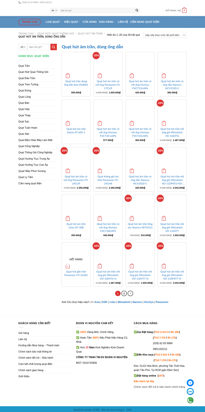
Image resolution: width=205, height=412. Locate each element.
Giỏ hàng (23, 333)
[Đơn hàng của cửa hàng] (165, 35)
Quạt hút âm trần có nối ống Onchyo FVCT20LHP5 (108, 227)
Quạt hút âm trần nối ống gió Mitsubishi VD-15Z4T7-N (140, 275)
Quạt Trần (24, 65)
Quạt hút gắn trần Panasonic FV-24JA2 (76, 273)
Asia (97, 302)
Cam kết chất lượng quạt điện (35, 364)
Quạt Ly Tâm (25, 177)
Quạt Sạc (23, 121)
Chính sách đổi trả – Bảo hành (35, 357)
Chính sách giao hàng (30, 370)
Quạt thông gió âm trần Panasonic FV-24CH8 (108, 180)
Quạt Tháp (24, 115)
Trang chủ (26, 33)
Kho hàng (107, 22)
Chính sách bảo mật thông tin (35, 351)
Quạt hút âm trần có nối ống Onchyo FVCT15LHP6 (140, 85)
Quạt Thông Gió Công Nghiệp (35, 152)
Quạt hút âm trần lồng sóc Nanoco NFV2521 (140, 225)
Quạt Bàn (23, 103)
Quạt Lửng (24, 96)
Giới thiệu (23, 376)
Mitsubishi (124, 302)
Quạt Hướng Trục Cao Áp (33, 164)
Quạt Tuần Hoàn (27, 127)
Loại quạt (54, 22)
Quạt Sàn (23, 133)
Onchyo (149, 302)
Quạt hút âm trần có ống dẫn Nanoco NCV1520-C (172, 85)
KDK (104, 302)
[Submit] (137, 10)
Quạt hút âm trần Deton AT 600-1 (76, 130)
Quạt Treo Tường (28, 84)
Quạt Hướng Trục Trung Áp (34, 158)
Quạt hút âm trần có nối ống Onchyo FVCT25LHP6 (140, 132)
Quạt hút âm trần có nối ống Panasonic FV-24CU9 (76, 180)
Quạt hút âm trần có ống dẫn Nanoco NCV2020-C (140, 180)
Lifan (113, 302)
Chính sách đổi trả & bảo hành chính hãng (159, 387)
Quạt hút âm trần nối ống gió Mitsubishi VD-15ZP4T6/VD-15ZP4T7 (172, 180)
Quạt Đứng (24, 90)
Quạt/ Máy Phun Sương (32, 171)
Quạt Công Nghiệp (29, 146)
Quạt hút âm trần (90, 33)
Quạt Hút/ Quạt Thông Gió (33, 72)
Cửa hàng (90, 22)
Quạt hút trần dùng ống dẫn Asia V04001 (76, 83)
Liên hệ (123, 22)
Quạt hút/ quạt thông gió (55, 33)
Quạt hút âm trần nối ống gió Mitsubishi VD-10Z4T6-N (108, 275)
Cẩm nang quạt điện (144, 22)
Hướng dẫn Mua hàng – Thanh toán (38, 345)
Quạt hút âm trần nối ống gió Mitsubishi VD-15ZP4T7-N (172, 275)
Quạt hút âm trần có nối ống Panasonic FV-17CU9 (108, 85)
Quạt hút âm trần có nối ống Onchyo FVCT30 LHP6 (108, 132)
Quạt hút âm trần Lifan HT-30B (76, 225)
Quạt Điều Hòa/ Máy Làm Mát (35, 140)
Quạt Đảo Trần (26, 78)
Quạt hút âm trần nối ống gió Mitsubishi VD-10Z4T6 (172, 132)
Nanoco (137, 302)
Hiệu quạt (72, 22)
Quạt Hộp (24, 109)
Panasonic (162, 302)
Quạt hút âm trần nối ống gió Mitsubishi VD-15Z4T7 (172, 227)
